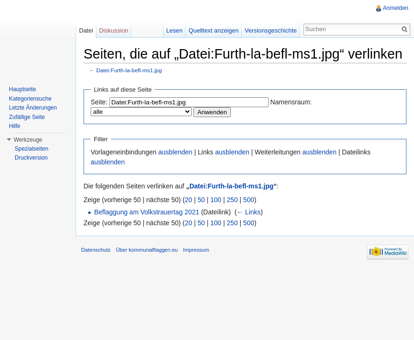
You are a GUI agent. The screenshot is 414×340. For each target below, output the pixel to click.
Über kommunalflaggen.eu (146, 250)
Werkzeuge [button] (28, 139)
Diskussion (113, 30)
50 (201, 200)
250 (232, 200)
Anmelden (395, 8)
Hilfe (14, 126)
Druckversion (31, 157)
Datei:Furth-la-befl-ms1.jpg (129, 70)
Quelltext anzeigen (214, 30)
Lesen (174, 30)
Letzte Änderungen (33, 107)
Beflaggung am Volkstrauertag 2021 (146, 212)
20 (189, 200)
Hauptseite (22, 89)
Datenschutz (95, 250)
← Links (249, 212)
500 (248, 200)
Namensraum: (291, 102)
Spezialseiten (31, 148)
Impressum (196, 250)
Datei (86, 30)
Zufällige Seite (27, 117)
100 (216, 200)
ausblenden (175, 152)
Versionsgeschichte (270, 30)
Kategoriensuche (30, 98)
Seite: (99, 102)
